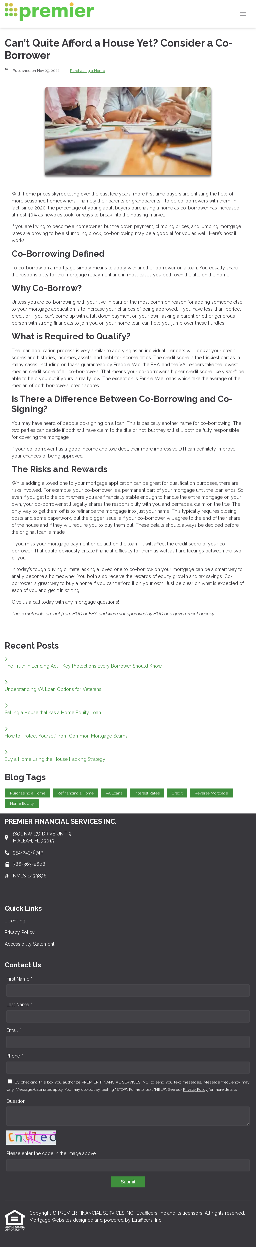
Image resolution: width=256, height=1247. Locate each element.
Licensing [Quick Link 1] (15, 920)
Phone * (14, 1056)
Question (16, 1101)
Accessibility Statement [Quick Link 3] (29, 944)
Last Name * (19, 1004)
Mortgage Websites (51, 1220)
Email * (13, 1030)
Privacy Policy (195, 1089)
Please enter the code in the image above (51, 1153)
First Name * (19, 979)
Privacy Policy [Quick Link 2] (20, 932)
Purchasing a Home (87, 70)
